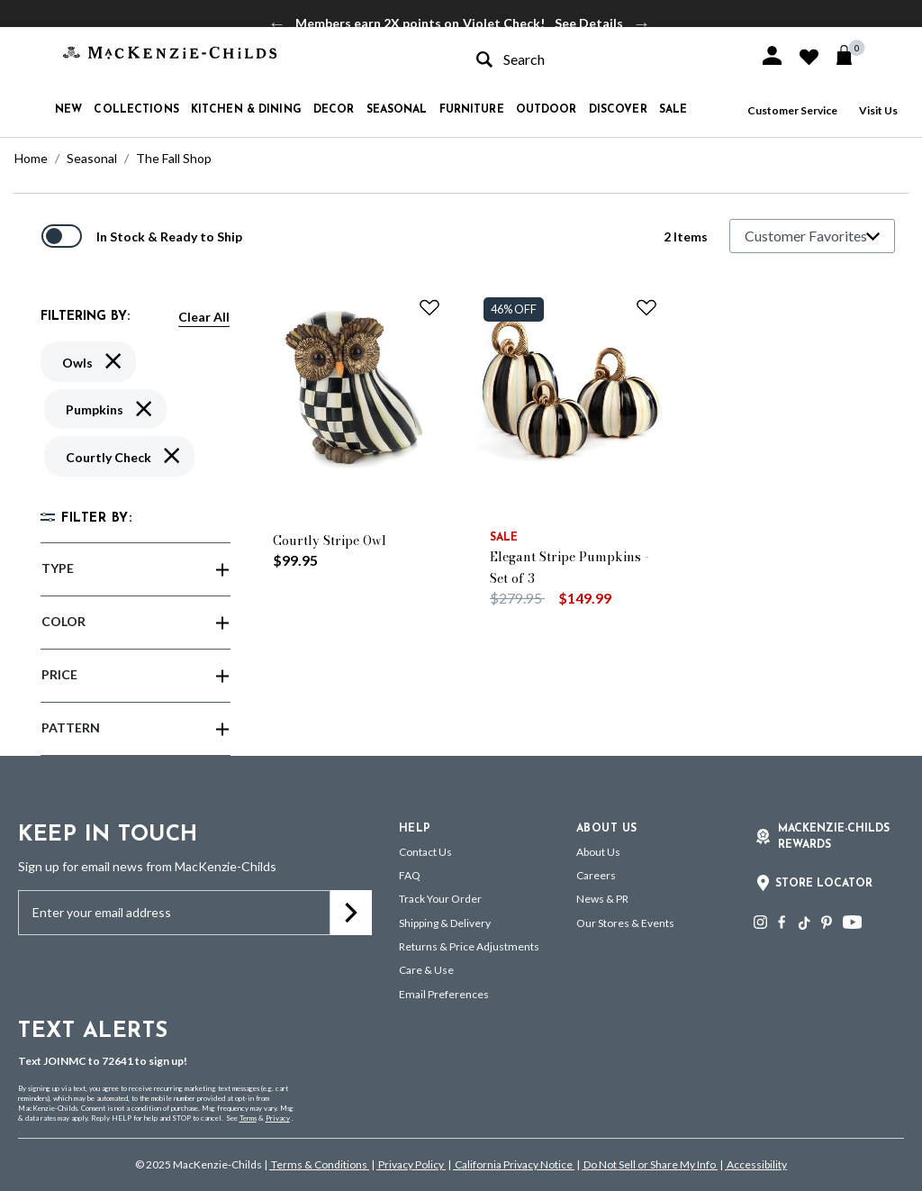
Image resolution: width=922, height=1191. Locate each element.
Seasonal (92, 158)
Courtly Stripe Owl (329, 540)
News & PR (602, 898)
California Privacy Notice (513, 1164)
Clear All (204, 316)
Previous (277, 23)
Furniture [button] (471, 110)
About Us (598, 852)
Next (642, 23)
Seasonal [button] (397, 110)
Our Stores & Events (625, 923)
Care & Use (426, 970)
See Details (589, 23)
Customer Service (792, 110)
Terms (248, 1118)
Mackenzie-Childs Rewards (834, 836)
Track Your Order (440, 898)
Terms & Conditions (319, 1164)
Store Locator (823, 883)
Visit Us (878, 110)
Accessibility (756, 1164)
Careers (596, 875)
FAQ (409, 875)
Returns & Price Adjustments (469, 946)
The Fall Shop (174, 158)
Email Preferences (444, 994)
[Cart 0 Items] (852, 55)
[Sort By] (812, 236)
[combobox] (601, 59)
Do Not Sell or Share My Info (650, 1164)
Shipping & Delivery (445, 923)
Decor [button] (334, 110)
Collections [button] (136, 110)
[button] (772, 55)
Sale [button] (673, 110)
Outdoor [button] (546, 110)
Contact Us (425, 852)
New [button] (68, 110)
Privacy (278, 1118)
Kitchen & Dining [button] (246, 110)
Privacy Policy (411, 1164)
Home (31, 158)
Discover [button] (618, 110)
